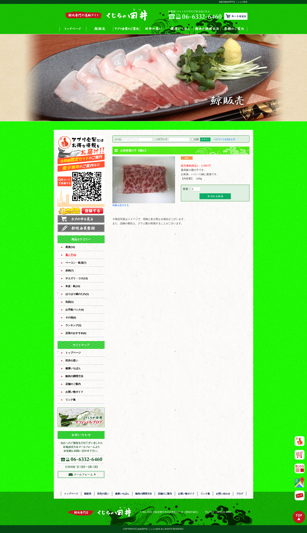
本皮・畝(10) (72, 286)
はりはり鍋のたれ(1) (77, 294)
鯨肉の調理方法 (207, 28)
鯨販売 (99, 28)
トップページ (73, 28)
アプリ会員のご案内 (126, 28)
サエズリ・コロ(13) (76, 278)
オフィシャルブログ (81, 417)
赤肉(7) (69, 270)
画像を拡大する (120, 205)
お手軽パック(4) (74, 309)
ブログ (239, 493)
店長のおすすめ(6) (75, 333)
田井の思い (153, 28)
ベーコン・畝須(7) (75, 262)
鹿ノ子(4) (70, 254)
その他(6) (70, 317)
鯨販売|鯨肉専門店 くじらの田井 (233, 2)
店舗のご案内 (233, 28)
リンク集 (70, 399)
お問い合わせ (223, 493)
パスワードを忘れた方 (224, 139)
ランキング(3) (73, 325)
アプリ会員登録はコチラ (81, 175)
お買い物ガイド (74, 391)
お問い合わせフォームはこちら (81, 454)
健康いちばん (180, 28)
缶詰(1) (69, 301)
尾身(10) (70, 247)
